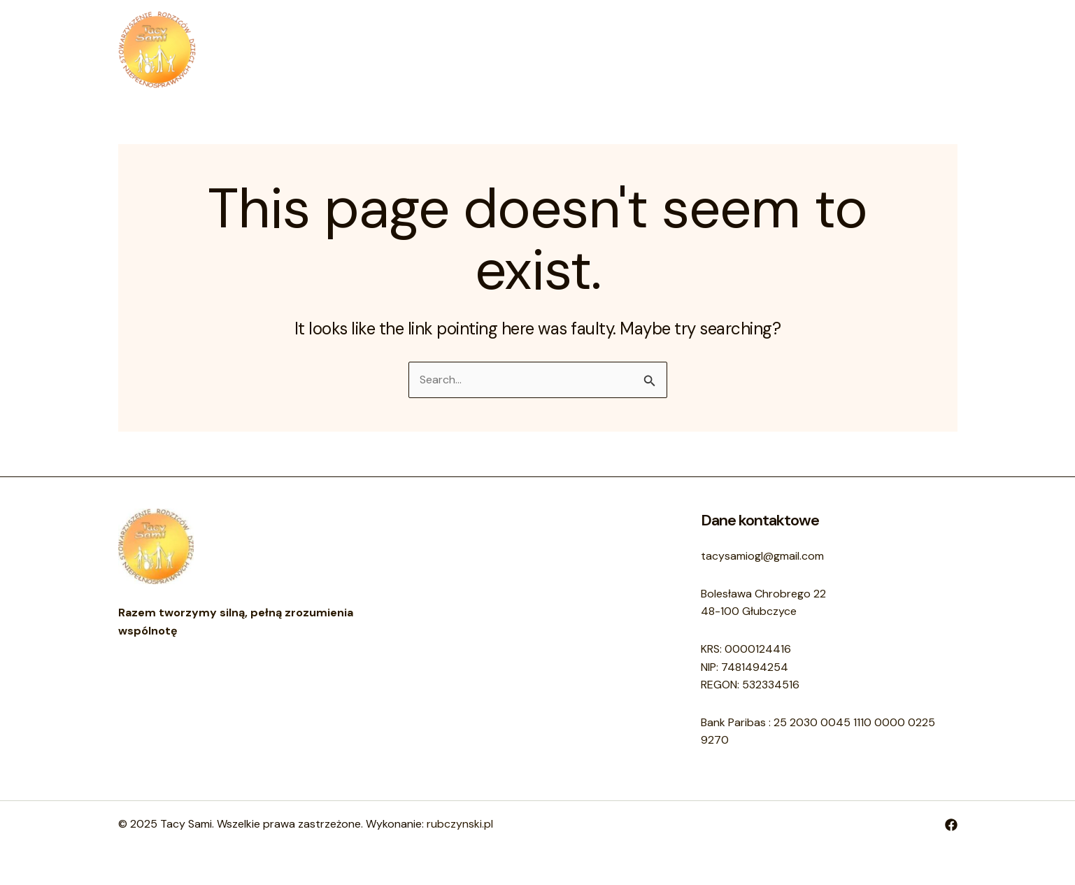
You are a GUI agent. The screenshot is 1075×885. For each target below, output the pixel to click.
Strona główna (427, 49)
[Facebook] (951, 825)
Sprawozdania (649, 49)
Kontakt (565, 49)
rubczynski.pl (460, 823)
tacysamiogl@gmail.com (762, 555)
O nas (505, 49)
